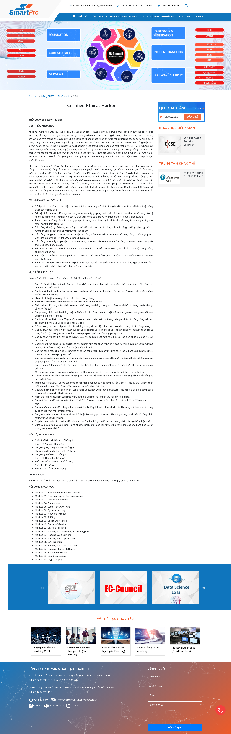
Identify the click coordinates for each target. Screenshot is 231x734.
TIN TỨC (199, 16)
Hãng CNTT (47, 96)
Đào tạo (33, 96)
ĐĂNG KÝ (192, 117)
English (175, 5)
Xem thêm (198, 108)
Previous (42, 588)
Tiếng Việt (166, 5)
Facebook (35, 705)
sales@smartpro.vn (81, 5)
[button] (186, 5)
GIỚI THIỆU (84, 16)
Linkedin (72, 705)
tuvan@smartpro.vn (102, 5)
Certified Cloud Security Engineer (192, 141)
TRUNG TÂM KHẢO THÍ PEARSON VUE (193, 175)
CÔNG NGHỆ (112, 16)
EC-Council (63, 96)
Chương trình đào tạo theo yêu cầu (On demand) (78, 651)
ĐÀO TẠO (98, 16)
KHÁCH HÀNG (185, 16)
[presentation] (175, 716)
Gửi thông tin (175, 727)
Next (203, 588)
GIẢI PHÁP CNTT (130, 16)
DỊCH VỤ (146, 16)
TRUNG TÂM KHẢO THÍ (165, 16)
